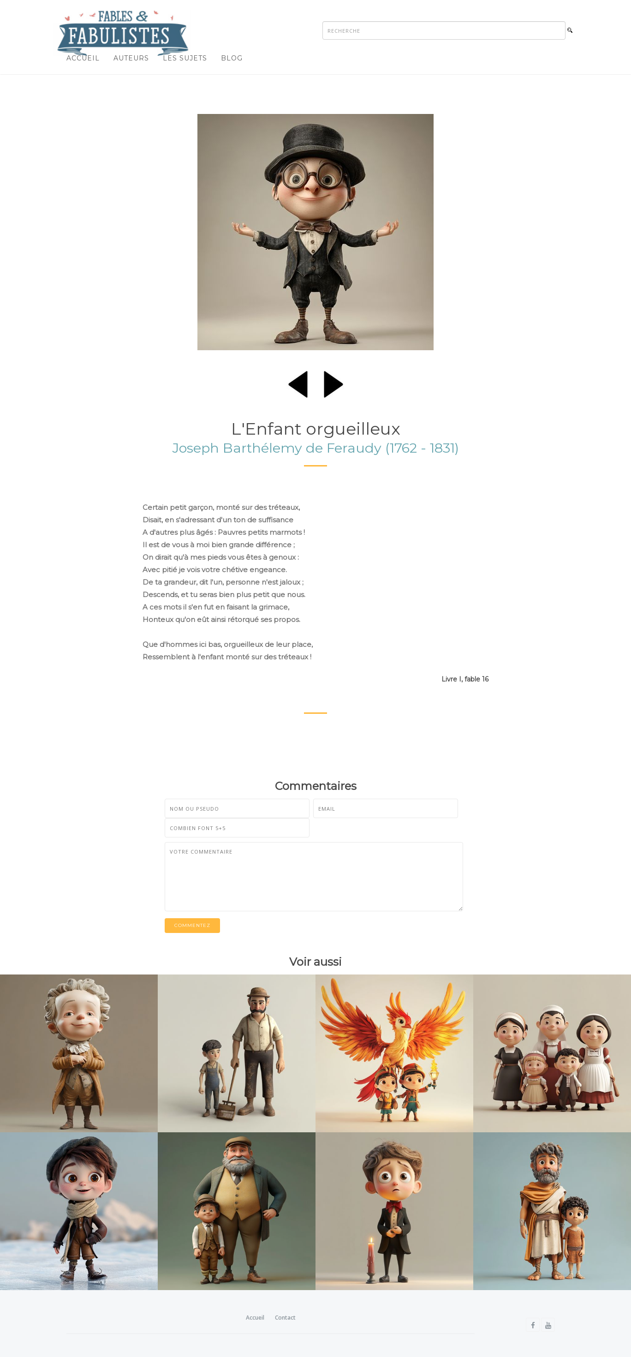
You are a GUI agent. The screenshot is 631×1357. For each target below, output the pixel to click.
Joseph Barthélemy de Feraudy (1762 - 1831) (316, 448)
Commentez (192, 925)
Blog (232, 58)
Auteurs (131, 58)
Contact (285, 1317)
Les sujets (185, 58)
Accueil (83, 58)
